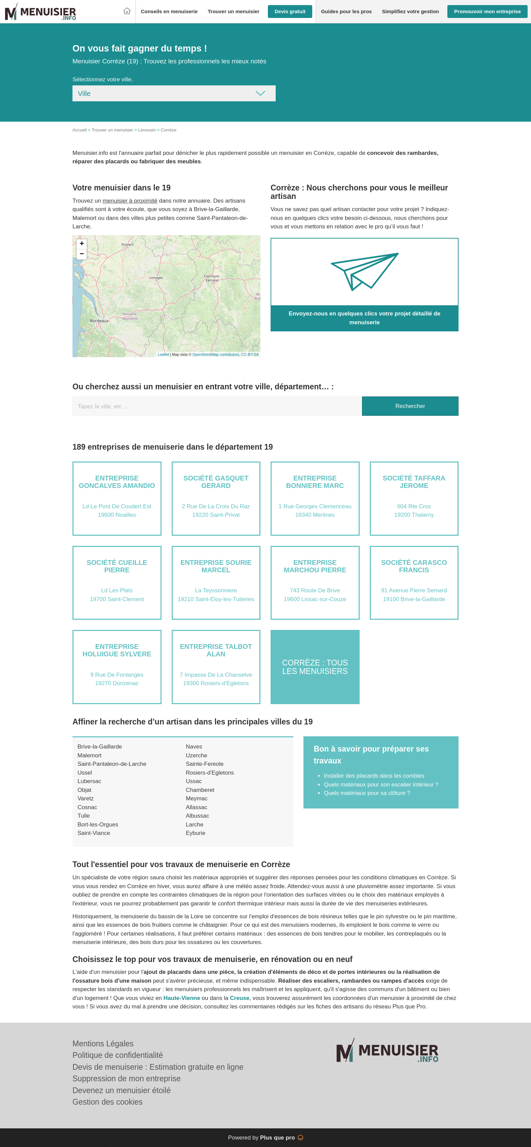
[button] (169, 11)
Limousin (147, 129)
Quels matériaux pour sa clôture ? (367, 793)
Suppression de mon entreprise (126, 1078)
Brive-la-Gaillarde (100, 746)
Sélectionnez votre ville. (102, 79)
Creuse (240, 998)
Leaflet (163, 354)
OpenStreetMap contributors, (216, 354)
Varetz (86, 798)
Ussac (194, 781)
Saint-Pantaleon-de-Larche (112, 764)
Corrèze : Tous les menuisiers (315, 666)
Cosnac (87, 807)
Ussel (85, 773)
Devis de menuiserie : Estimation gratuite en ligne (157, 1067)
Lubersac (89, 781)
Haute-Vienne (182, 998)
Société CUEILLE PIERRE (117, 566)
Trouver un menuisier (112, 129)
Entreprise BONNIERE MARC (315, 481)
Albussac (197, 816)
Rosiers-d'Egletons (210, 773)
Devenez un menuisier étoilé (121, 1090)
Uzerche (196, 755)
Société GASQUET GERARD (216, 481)
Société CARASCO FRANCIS (414, 566)
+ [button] (82, 244)
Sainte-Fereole (205, 764)
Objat (84, 790)
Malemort (90, 755)
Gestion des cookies (107, 1102)
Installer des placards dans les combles (374, 776)
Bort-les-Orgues (98, 824)
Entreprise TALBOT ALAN (216, 650)
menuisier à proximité (130, 201)
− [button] (82, 254)
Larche (195, 824)
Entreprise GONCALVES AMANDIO (117, 481)
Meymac (197, 798)
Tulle (84, 816)
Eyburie (196, 833)
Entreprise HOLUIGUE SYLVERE (117, 650)
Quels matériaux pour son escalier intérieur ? (381, 784)
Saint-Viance (94, 833)
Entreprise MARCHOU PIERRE (315, 566)
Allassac (196, 807)
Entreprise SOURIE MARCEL (216, 566)
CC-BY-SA (250, 354)
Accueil (79, 129)
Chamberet (200, 790)
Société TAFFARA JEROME (414, 481)
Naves (194, 746)
